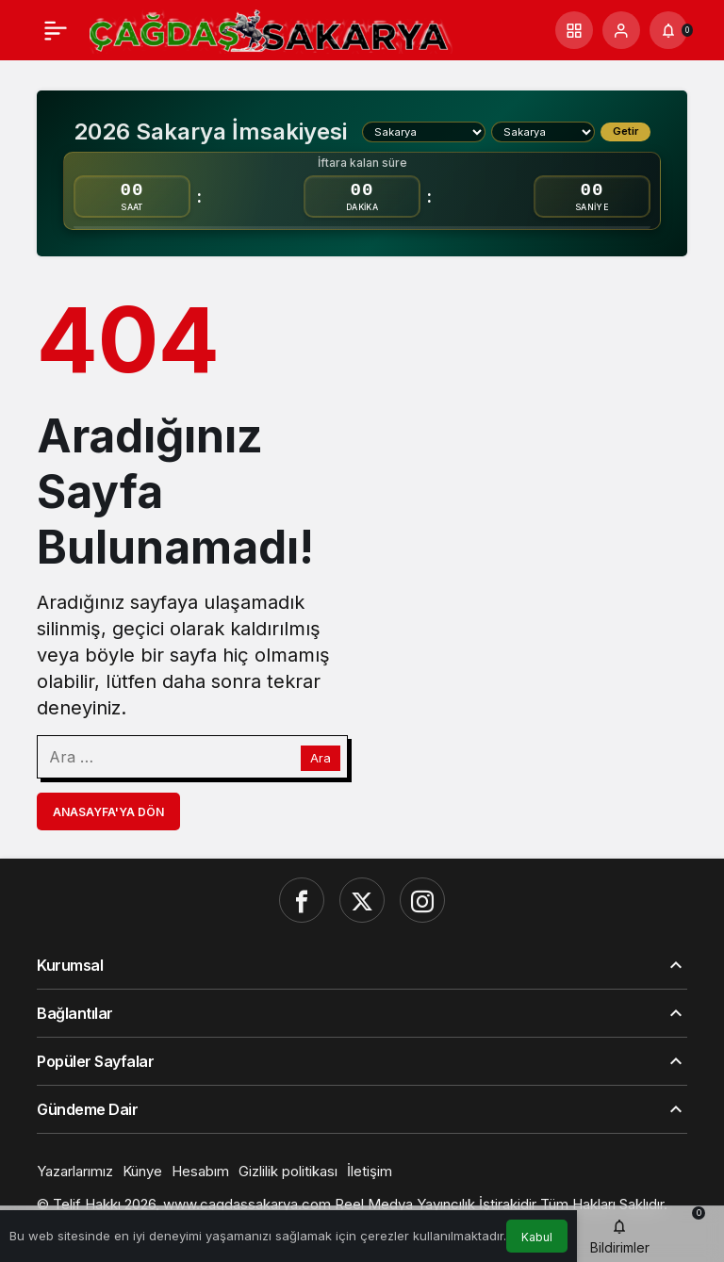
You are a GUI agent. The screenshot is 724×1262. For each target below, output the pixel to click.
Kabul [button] (536, 1237)
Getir (625, 131)
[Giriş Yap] (621, 30)
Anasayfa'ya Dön (108, 812)
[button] (574, 30)
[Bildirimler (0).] (668, 30)
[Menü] (55, 30)
